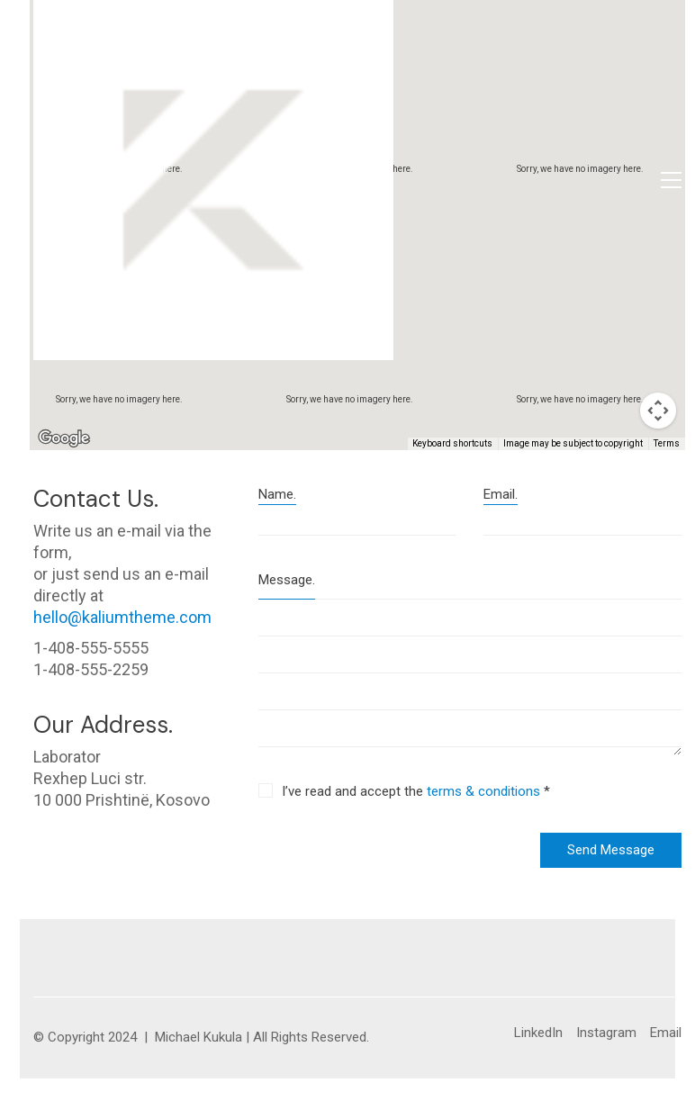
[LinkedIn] (538, 1033)
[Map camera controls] (658, 411)
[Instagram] (606, 1033)
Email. (500, 494)
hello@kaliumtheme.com (122, 617)
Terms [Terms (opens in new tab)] (667, 443)
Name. (277, 494)
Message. (286, 580)
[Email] (665, 1033)
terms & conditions (483, 791)
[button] (671, 180)
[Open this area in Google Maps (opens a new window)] (64, 438)
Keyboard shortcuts (452, 443)
